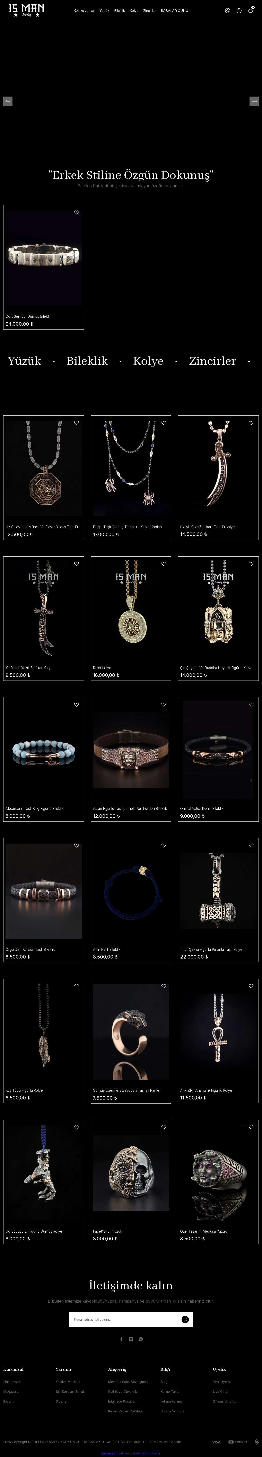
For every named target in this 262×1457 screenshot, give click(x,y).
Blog (163, 1382)
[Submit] (185, 1320)
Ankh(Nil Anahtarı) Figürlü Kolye (208, 1091)
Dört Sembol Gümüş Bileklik (29, 316)
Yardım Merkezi (68, 1382)
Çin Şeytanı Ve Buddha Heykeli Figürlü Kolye (213, 668)
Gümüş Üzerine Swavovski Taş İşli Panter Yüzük (128, 1091)
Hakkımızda (12, 1382)
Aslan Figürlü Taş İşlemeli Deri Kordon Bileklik (125, 809)
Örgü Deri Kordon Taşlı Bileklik (31, 950)
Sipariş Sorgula (172, 1412)
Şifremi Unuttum (225, 1402)
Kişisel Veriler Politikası (125, 1412)
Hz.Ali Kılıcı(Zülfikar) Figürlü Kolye (209, 527)
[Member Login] (239, 11)
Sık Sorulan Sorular (71, 1392)
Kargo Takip (169, 1392)
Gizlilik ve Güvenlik (122, 1392)
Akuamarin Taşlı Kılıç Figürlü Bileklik (37, 809)
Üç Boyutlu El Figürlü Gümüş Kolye (36, 1232)
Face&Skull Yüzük (108, 1232)
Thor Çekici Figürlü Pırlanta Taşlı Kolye (213, 950)
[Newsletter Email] (131, 1320)
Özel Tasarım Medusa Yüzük (205, 1232)
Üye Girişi (220, 1392)
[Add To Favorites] (76, 212)
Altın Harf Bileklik (108, 950)
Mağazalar (11, 1392)
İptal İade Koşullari (122, 1402)
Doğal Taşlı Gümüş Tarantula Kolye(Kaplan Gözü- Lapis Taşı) (130, 527)
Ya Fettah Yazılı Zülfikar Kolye (31, 668)
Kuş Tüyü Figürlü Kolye (25, 1091)
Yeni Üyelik (221, 1382)
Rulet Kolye (102, 668)
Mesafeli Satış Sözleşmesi (128, 1382)
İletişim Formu (171, 1402)
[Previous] (7, 101)
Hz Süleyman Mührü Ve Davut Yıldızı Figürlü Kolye (37, 527)
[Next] (254, 101)
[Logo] (26, 10)
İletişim (8, 1402)
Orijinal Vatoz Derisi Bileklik (202, 809)
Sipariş (61, 1402)
